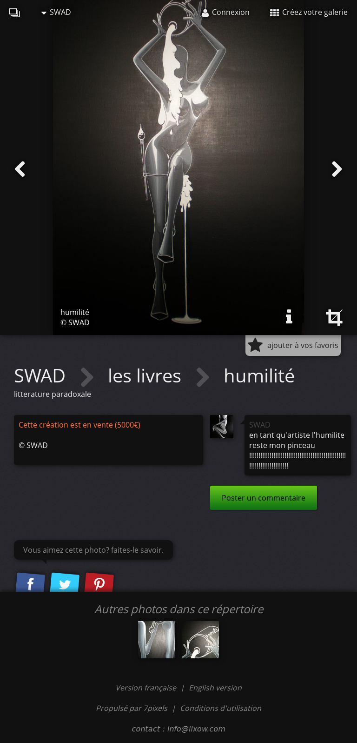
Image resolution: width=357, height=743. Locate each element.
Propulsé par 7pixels (131, 708)
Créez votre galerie (309, 12)
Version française (146, 688)
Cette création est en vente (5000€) (79, 425)
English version (215, 688)
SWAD (56, 12)
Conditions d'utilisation (220, 708)
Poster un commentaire (263, 498)
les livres (147, 375)
